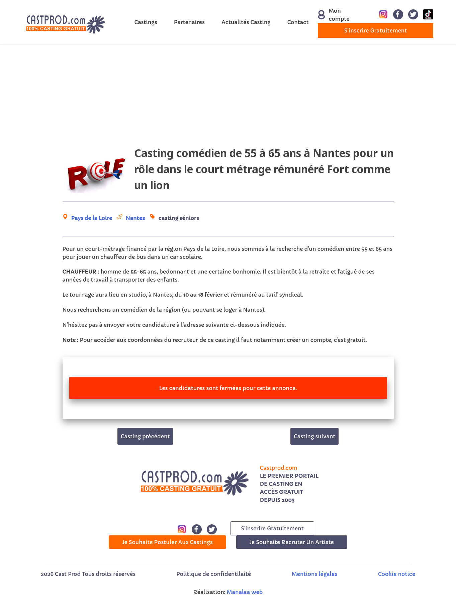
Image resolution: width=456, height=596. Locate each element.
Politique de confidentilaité (213, 574)
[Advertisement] (228, 98)
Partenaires (189, 22)
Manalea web (245, 592)
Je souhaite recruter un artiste (292, 542)
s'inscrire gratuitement (375, 30)
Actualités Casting (246, 22)
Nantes (135, 218)
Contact (298, 22)
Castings (145, 22)
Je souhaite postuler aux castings (167, 542)
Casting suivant (314, 436)
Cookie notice (396, 574)
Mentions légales (314, 574)
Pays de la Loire (91, 218)
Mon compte (333, 14)
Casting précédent (145, 436)
